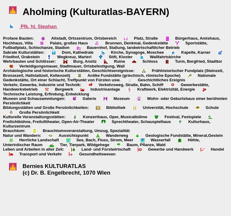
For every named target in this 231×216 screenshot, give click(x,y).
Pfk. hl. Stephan (38, 26)
